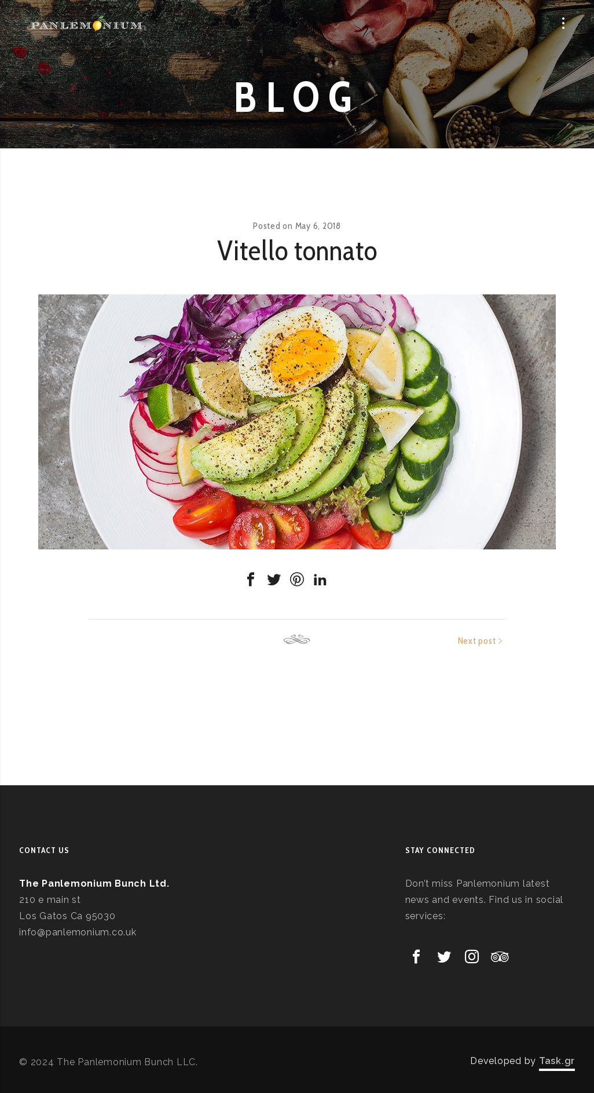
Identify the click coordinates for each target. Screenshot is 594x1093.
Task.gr (557, 1060)
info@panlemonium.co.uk (78, 932)
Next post (477, 640)
